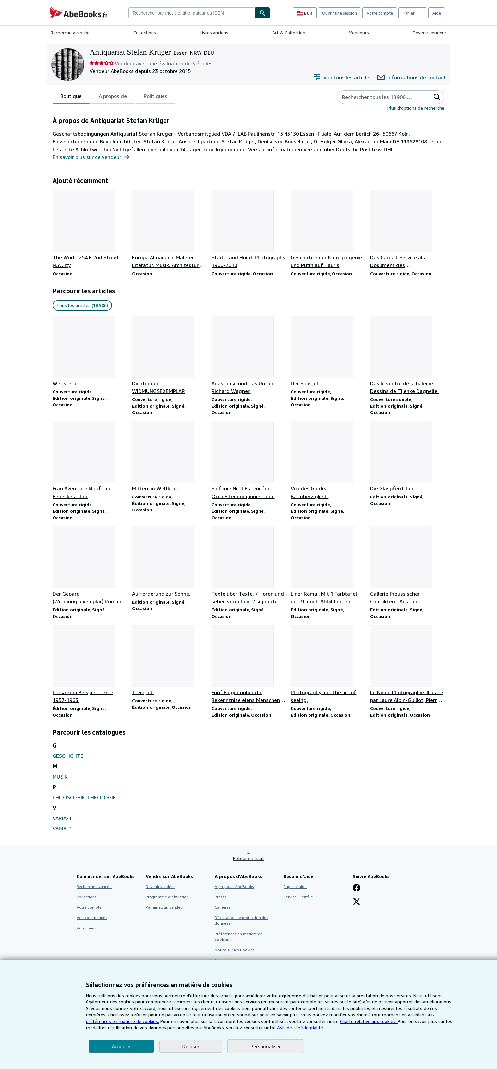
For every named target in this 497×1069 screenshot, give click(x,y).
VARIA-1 (62, 818)
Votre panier (88, 928)
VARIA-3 (62, 828)
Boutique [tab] (71, 97)
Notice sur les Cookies (235, 949)
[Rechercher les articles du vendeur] (377, 97)
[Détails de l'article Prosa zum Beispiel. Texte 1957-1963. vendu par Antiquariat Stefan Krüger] (90, 664)
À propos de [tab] (113, 97)
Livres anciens (214, 32)
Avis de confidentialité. (300, 1027)
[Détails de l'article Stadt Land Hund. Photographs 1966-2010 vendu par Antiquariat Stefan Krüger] (249, 229)
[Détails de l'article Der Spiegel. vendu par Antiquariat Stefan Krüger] (328, 351)
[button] (437, 97)
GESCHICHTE (68, 756)
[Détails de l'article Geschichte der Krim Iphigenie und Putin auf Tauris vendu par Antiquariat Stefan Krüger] (328, 229)
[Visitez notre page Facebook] (356, 888)
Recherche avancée (70, 32)
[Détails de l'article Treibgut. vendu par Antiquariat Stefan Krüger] (169, 660)
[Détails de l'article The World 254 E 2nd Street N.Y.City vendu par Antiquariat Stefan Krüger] (90, 229)
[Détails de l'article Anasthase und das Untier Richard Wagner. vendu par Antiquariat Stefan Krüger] (249, 355)
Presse (221, 896)
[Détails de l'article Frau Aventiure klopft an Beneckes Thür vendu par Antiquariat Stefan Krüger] (90, 460)
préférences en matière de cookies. (122, 1021)
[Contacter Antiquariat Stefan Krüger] (411, 77)
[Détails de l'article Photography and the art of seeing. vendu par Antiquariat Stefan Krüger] (328, 664)
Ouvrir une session (339, 13)
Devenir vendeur (429, 32)
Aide (436, 13)
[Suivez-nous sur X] (356, 902)
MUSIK (60, 776)
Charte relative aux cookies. (369, 1021)
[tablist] (114, 97)
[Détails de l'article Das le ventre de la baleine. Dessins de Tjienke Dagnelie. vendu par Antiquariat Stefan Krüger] (407, 355)
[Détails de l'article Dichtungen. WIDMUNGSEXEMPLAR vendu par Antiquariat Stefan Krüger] (169, 355)
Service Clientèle (298, 896)
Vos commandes (92, 917)
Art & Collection (288, 32)
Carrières (223, 907)
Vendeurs (359, 32)
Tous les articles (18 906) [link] (82, 305)
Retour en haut (248, 858)
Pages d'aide (295, 886)
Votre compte (380, 13)
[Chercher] (262, 12)
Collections (144, 32)
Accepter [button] (121, 1046)
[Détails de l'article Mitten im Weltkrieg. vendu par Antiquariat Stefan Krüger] (169, 456)
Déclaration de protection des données (241, 920)
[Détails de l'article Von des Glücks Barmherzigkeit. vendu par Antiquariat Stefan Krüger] (328, 460)
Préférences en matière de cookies (238, 936)
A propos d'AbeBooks (234, 886)
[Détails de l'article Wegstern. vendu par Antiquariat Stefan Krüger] (90, 351)
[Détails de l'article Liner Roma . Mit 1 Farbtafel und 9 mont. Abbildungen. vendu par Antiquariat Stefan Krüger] (328, 565)
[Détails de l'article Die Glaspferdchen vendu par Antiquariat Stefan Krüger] (407, 456)
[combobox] (191, 12)
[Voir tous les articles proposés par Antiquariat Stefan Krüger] (342, 77)
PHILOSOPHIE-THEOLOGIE (84, 797)
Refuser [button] (191, 1046)
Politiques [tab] (155, 97)
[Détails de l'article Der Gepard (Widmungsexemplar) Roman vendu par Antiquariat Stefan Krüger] (90, 565)
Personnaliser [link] (265, 1046)
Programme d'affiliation (167, 896)
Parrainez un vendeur (165, 907)
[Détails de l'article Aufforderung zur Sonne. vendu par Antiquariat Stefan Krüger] (169, 561)
